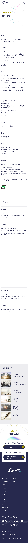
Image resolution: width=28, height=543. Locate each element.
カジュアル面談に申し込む (12, 457)
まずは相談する (11, 447)
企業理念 (3, 65)
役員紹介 (3, 115)
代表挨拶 (3, 112)
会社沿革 (3, 154)
